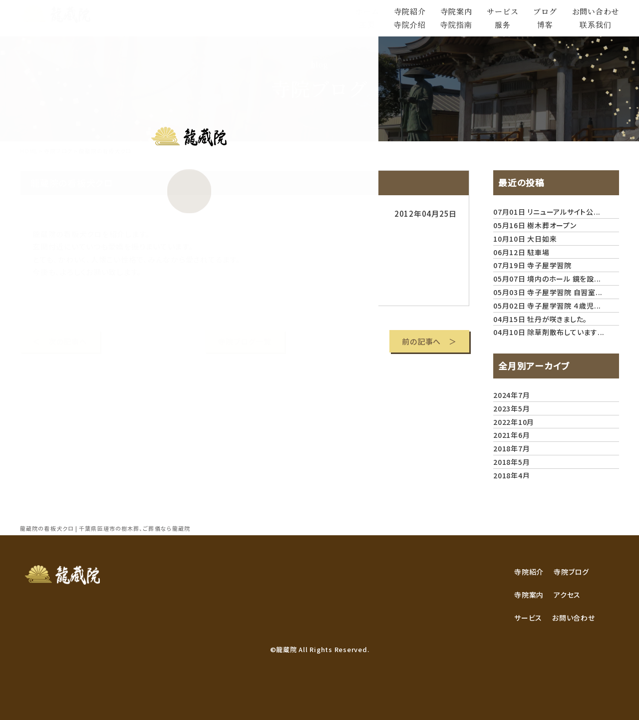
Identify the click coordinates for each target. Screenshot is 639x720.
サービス (528, 618)
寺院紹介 (529, 572)
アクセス (567, 595)
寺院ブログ (571, 572)
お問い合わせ (573, 618)
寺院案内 (529, 595)
